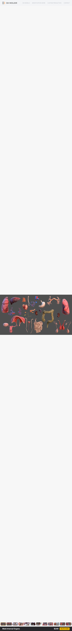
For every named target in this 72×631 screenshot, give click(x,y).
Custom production (54, 3)
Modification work (38, 3)
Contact (67, 3)
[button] (3, 624)
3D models (26, 3)
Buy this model (64, 628)
